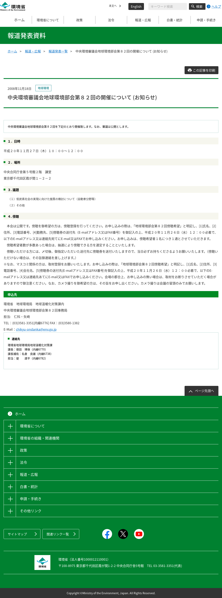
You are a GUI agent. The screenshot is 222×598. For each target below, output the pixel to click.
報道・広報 (33, 51)
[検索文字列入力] (167, 6)
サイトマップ (17, 534)
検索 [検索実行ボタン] (199, 6)
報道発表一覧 (58, 51)
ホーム (16, 19)
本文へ (113, 6)
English (136, 6)
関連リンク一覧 (58, 534)
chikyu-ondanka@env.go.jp (36, 329)
